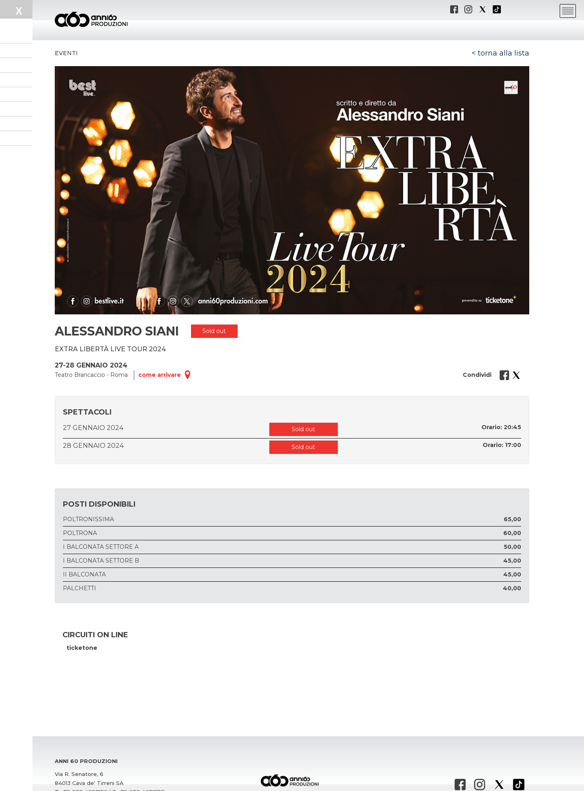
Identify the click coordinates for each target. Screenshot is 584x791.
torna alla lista (503, 53)
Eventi (66, 53)
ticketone (82, 647)
